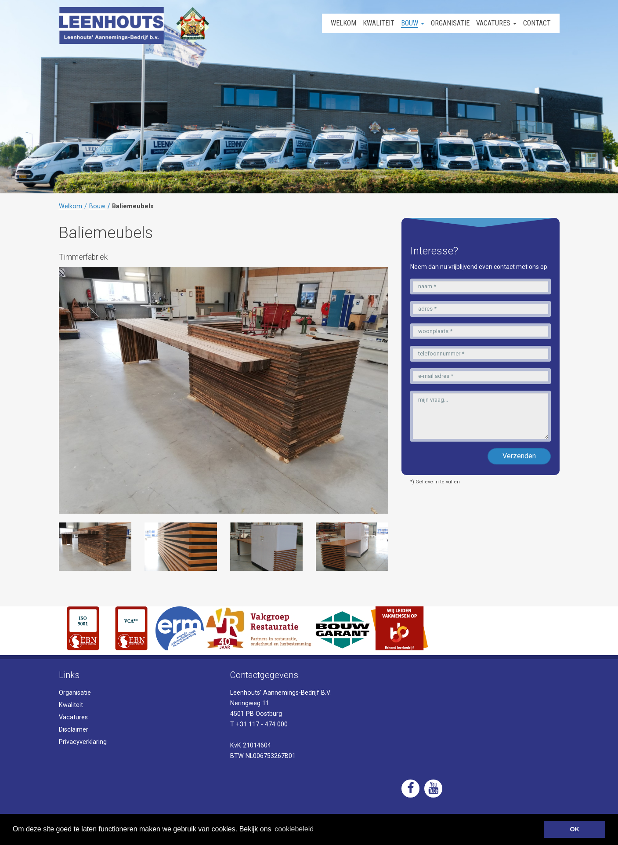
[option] (95, 546)
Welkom (70, 206)
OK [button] (574, 829)
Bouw (97, 206)
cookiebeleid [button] (294, 829)
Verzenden (519, 456)
